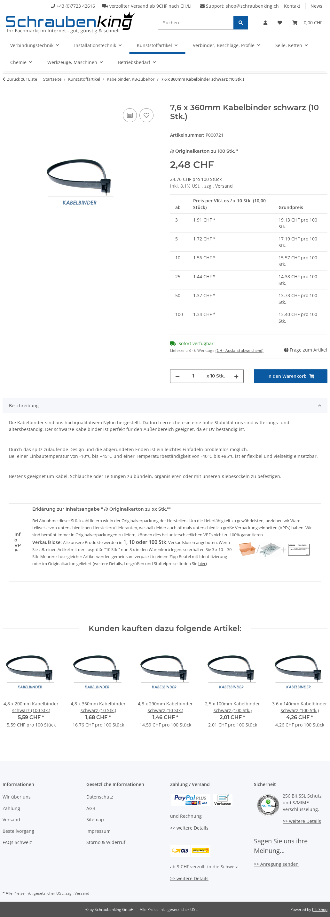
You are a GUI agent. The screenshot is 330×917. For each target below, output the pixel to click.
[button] (265, 23)
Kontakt (292, 6)
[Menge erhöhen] (236, 376)
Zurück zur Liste (22, 79)
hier (202, 563)
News (316, 6)
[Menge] (193, 376)
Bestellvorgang (18, 831)
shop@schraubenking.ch (252, 6)
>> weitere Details (189, 828)
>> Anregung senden (276, 864)
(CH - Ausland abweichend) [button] (239, 350)
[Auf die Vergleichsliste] (130, 115)
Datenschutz (99, 797)
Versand (224, 186)
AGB (90, 808)
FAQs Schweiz (17, 842)
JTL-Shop (319, 909)
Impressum (98, 831)
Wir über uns (17, 797)
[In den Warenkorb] (8, 99)
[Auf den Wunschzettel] (146, 115)
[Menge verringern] (177, 376)
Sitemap (95, 819)
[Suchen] (196, 22)
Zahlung (11, 808)
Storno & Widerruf (105, 842)
